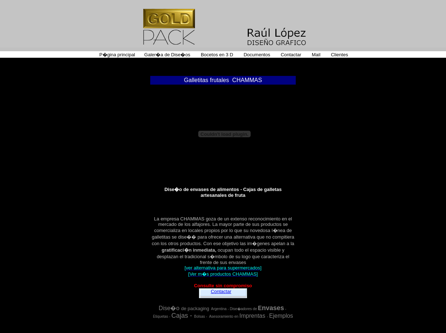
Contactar (221, 291)
